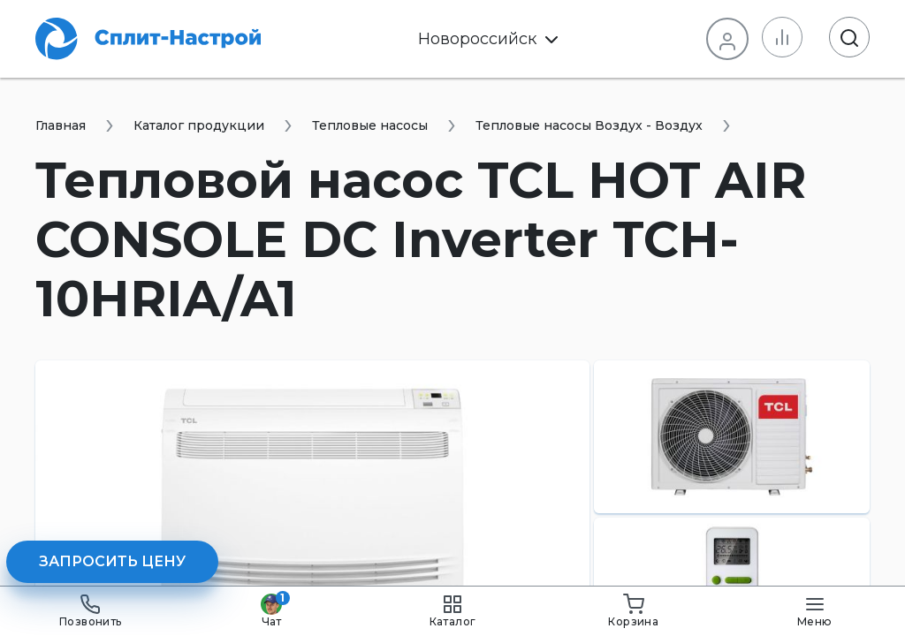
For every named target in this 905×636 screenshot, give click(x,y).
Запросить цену (112, 561)
